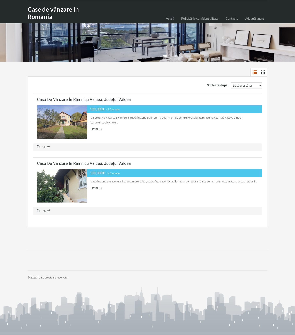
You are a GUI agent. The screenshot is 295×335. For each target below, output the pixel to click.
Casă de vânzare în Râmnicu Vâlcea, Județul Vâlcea (84, 99)
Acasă (170, 18)
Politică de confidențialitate (200, 18)
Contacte (232, 18)
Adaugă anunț (254, 18)
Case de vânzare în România (53, 13)
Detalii (96, 129)
